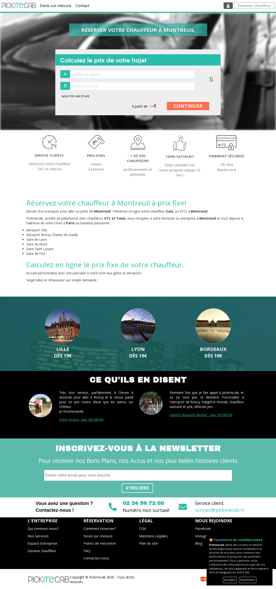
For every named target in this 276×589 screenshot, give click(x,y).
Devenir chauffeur (42, 550)
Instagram (203, 536)
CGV (142, 528)
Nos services (38, 536)
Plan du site (148, 543)
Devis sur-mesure (55, 5)
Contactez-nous (96, 558)
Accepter (230, 579)
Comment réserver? (99, 528)
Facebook (203, 528)
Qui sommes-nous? (43, 528)
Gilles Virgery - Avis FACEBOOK (81, 419)
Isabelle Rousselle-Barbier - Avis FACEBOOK (201, 415)
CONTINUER (188, 106)
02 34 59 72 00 (143, 503)
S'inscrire (137, 488)
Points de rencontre (99, 543)
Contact (82, 5)
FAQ (86, 550)
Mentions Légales (153, 536)
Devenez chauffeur (254, 5)
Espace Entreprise (42, 543)
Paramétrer (247, 579)
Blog (198, 543)
